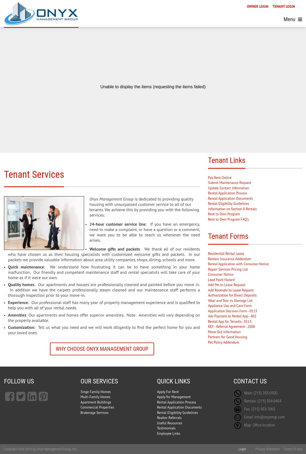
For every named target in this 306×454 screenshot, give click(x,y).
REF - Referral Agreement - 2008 (231, 326)
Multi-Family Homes (96, 397)
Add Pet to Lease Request (226, 285)
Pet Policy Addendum (223, 342)
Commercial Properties (97, 407)
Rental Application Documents (230, 198)
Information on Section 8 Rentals (232, 209)
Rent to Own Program (224, 214)
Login (242, 449)
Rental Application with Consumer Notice (238, 264)
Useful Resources (169, 423)
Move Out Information (224, 332)
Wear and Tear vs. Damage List (230, 300)
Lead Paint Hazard (221, 280)
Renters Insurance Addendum (229, 259)
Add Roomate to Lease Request (231, 290)
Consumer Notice (220, 274)
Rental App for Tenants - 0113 (230, 321)
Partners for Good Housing (227, 337)
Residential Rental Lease (226, 253)
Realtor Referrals (169, 417)
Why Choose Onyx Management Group (102, 349)
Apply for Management (174, 397)
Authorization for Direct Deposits (232, 295)
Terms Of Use (293, 449)
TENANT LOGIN (284, 6)
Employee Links (168, 433)
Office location (264, 425)
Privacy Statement (267, 449)
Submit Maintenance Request (229, 182)
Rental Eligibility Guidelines (228, 203)
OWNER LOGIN (257, 6)
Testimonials (166, 428)
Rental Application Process (227, 193)
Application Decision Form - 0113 (232, 311)
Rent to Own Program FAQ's (228, 219)
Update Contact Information (228, 188)
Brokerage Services (95, 412)
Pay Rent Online (220, 177)
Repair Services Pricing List (228, 269)
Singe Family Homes (96, 392)
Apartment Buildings (96, 402)
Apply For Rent (168, 392)
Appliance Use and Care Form (230, 305)
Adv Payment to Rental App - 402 (232, 316)
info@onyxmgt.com (269, 417)
